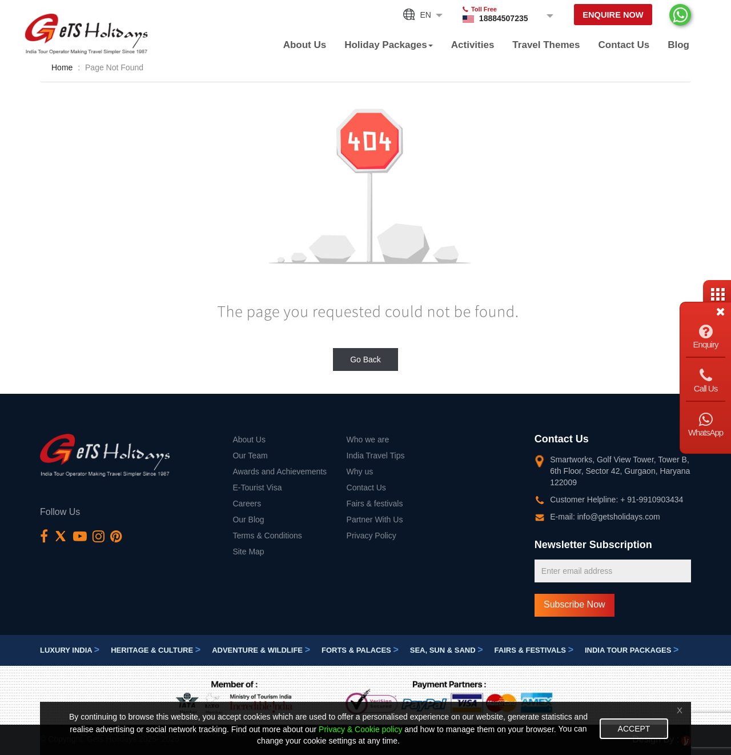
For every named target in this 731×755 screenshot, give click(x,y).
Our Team (249, 455)
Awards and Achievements (279, 471)
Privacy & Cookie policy (360, 729)
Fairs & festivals (375, 503)
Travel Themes (546, 44)
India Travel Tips (376, 455)
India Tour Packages (631, 650)
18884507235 (501, 18)
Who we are (368, 439)
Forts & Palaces (360, 650)
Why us (360, 471)
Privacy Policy (371, 535)
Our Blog (248, 519)
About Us (305, 44)
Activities (473, 44)
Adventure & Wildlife (261, 650)
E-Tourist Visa (257, 487)
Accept (634, 728)
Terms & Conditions (267, 535)
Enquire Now (612, 15)
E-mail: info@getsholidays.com (605, 516)
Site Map (248, 551)
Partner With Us (375, 519)
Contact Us (623, 44)
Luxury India (69, 650)
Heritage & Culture (155, 650)
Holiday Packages (388, 44)
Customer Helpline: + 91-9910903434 (616, 499)
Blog (678, 44)
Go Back (365, 359)
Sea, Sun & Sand (446, 650)
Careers (246, 503)
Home (62, 67)
